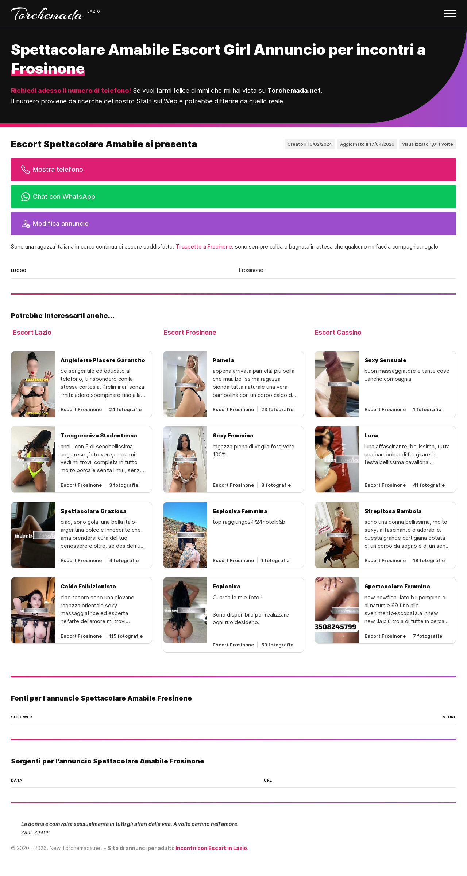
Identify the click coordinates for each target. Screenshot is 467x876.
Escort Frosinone (189, 332)
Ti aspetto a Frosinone (203, 246)
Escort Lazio (32, 332)
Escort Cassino (338, 332)
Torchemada (47, 13)
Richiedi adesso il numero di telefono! (71, 90)
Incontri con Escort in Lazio (211, 848)
